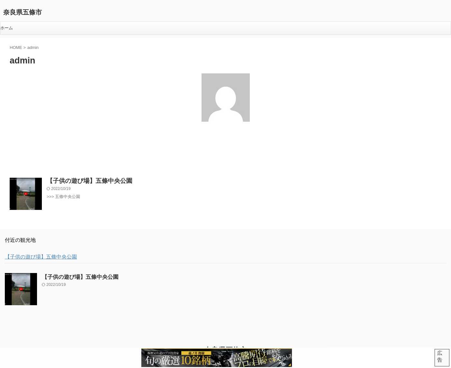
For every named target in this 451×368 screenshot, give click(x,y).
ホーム (6, 27)
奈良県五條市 (22, 12)
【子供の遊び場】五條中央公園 (83, 179)
